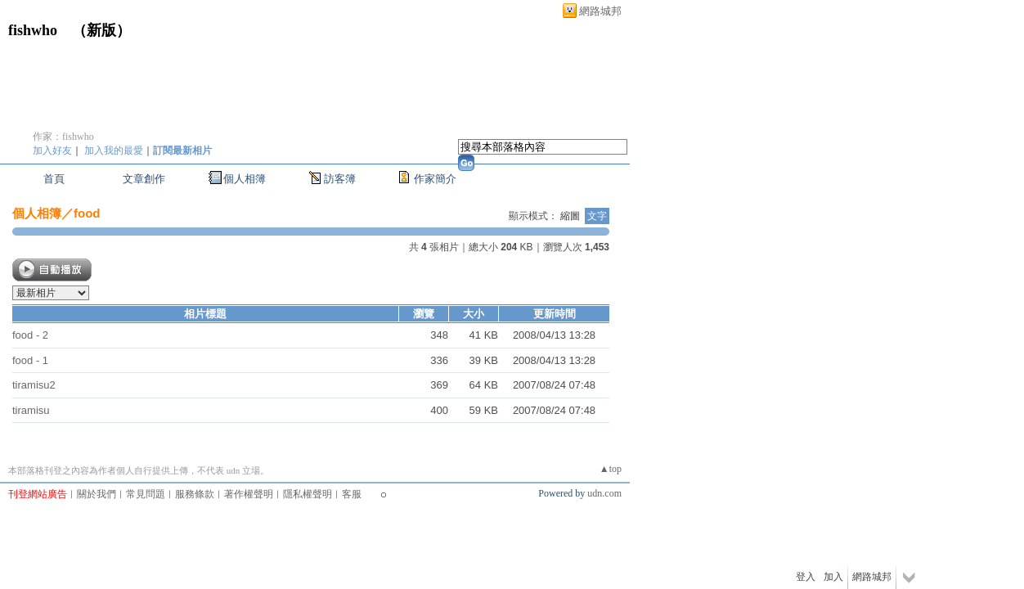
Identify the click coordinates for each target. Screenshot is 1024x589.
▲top (611, 468)
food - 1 (30, 360)
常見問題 (145, 494)
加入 (833, 576)
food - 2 (30, 335)
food (87, 213)
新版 (101, 30)
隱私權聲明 (307, 494)
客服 (352, 494)
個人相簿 (244, 179)
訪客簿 (340, 179)
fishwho (32, 30)
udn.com (604, 493)
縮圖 (570, 216)
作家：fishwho (63, 136)
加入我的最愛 (113, 150)
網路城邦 (600, 11)
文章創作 (144, 179)
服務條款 (194, 494)
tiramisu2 (34, 385)
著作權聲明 (248, 494)
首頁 (54, 179)
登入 (805, 576)
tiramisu (31, 410)
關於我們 (96, 494)
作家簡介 (435, 179)
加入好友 (52, 150)
